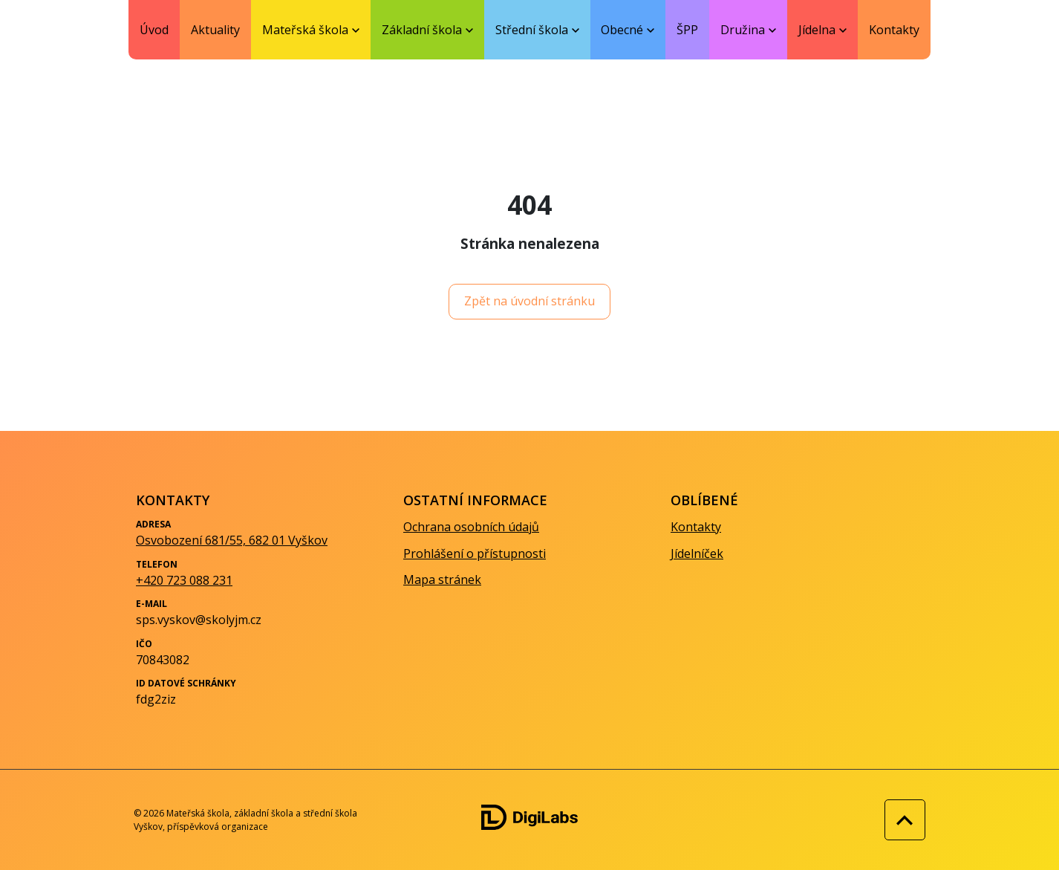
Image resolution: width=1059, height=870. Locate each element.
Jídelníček (697, 553)
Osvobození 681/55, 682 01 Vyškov (232, 540)
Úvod (154, 30)
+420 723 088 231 (184, 580)
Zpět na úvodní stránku (529, 301)
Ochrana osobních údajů (471, 527)
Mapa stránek (442, 579)
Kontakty (894, 30)
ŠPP (687, 30)
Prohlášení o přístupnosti (474, 553)
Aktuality (215, 30)
